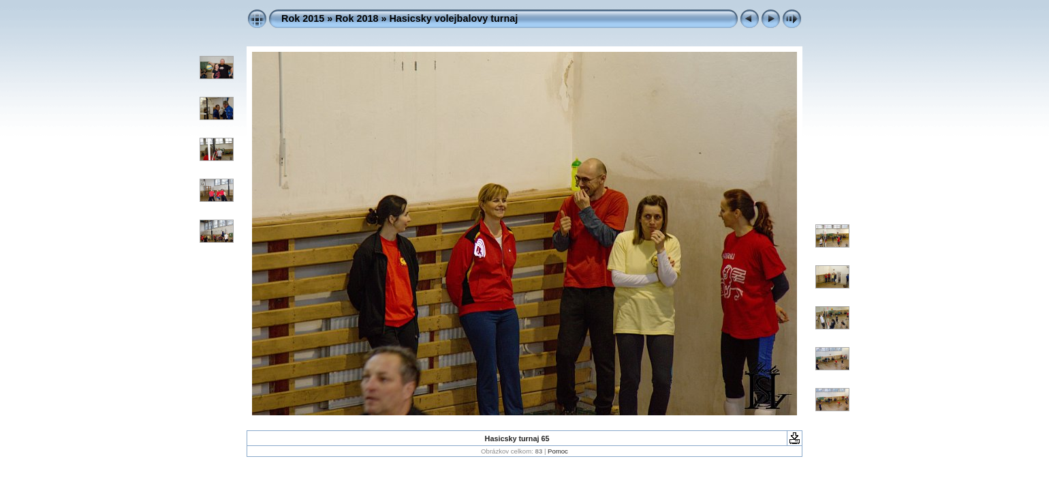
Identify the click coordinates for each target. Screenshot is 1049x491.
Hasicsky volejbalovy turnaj (453, 18)
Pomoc (558, 451)
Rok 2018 (356, 18)
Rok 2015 (302, 18)
